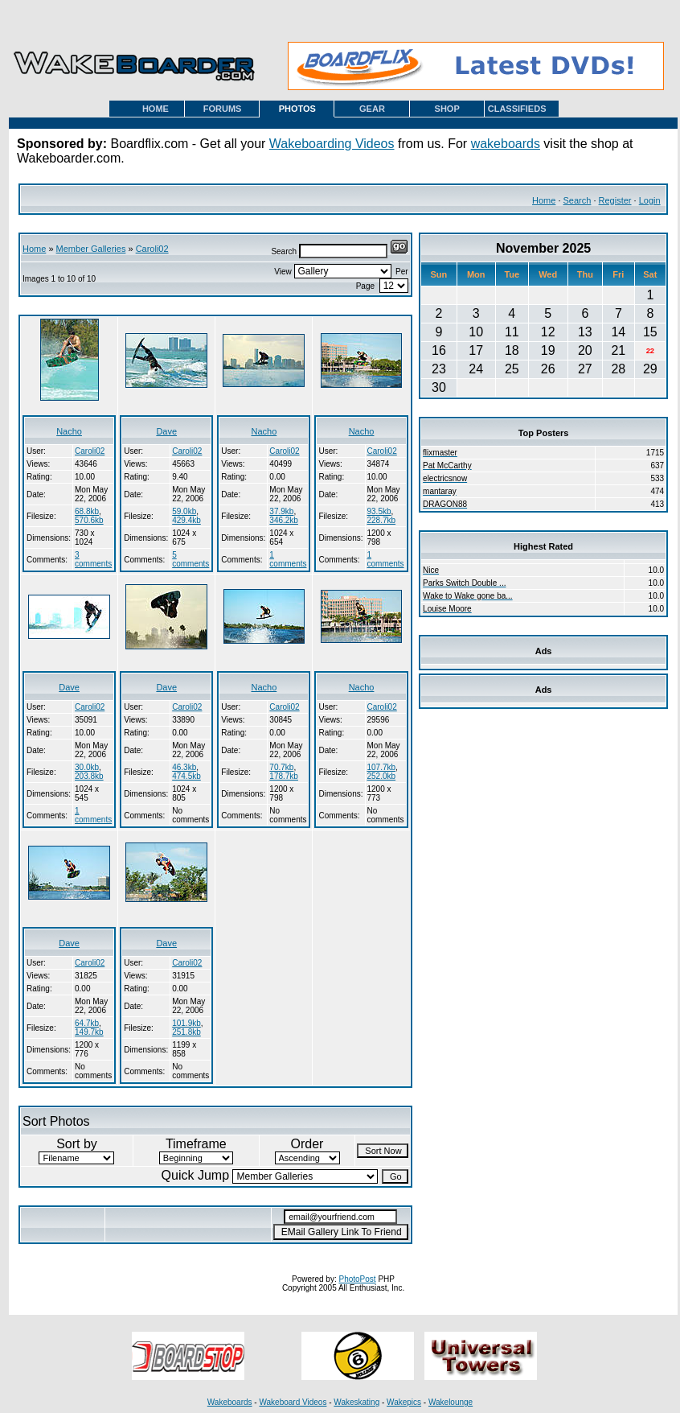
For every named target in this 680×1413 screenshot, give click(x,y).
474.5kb (186, 776)
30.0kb (87, 767)
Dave (166, 431)
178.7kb (283, 776)
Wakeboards (229, 1402)
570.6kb (89, 520)
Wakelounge (450, 1402)
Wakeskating (356, 1402)
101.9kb (186, 1023)
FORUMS (222, 108)
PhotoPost (356, 1279)
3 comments (93, 559)
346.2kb (283, 520)
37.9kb (281, 511)
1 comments (287, 559)
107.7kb (381, 767)
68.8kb (87, 511)
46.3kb (184, 767)
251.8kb (186, 1032)
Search (577, 200)
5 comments (190, 559)
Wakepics (404, 1402)
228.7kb (381, 520)
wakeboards (505, 143)
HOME (155, 108)
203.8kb (89, 776)
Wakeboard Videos (292, 1402)
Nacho (69, 431)
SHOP (447, 108)
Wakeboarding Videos (332, 143)
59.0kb (184, 511)
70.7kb (281, 767)
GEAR (372, 108)
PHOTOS (297, 108)
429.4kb (186, 520)
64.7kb (87, 1023)
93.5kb (379, 511)
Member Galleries (91, 248)
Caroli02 (152, 248)
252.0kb (381, 776)
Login (650, 200)
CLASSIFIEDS (517, 108)
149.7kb (89, 1032)
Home (543, 200)
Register (615, 200)
